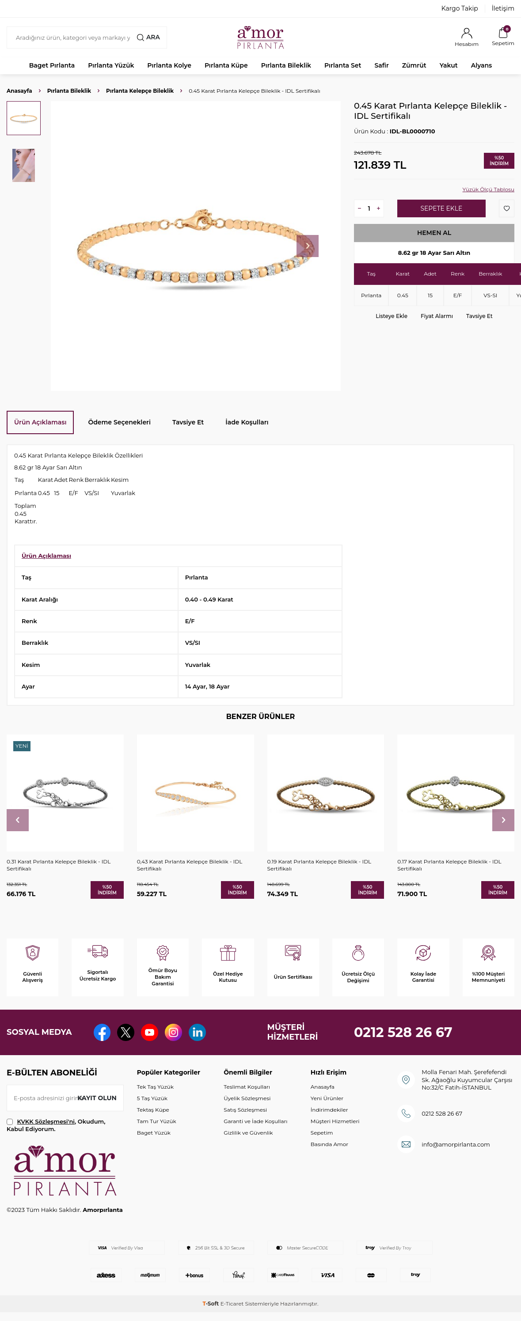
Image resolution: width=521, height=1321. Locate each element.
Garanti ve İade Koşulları (255, 1121)
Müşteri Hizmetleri (335, 1121)
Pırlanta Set (342, 65)
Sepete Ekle (441, 208)
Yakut (449, 65)
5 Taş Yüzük (152, 1098)
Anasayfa (19, 90)
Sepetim (322, 1132)
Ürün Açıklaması (40, 422)
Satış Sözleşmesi (245, 1109)
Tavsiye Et (479, 316)
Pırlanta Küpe (226, 65)
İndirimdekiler (329, 1109)
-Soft (211, 1303)
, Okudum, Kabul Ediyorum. (56, 1125)
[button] (308, 246)
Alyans (481, 65)
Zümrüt (414, 65)
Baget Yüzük (154, 1132)
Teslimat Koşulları (247, 1086)
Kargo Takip (459, 8)
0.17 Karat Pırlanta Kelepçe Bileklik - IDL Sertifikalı (449, 865)
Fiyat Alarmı (437, 316)
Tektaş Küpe (153, 1109)
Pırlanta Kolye (169, 65)
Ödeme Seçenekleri (119, 422)
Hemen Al (434, 233)
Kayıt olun (97, 1097)
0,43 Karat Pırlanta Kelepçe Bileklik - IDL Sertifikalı (190, 865)
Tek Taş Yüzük (155, 1086)
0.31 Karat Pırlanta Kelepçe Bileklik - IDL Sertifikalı (58, 865)
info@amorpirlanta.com (456, 1144)
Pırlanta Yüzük (111, 65)
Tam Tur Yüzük (156, 1121)
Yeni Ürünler (327, 1098)
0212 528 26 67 (403, 1032)
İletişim (503, 8)
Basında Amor (329, 1144)
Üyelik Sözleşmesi (247, 1098)
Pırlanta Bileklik (286, 65)
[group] (196, 246)
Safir (381, 65)
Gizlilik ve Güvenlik (248, 1132)
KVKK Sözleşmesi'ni (46, 1121)
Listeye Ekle (391, 316)
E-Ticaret (232, 1303)
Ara (148, 37)
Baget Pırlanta (52, 65)
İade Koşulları (246, 422)
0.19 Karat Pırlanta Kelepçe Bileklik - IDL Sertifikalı (319, 865)
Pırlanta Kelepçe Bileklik (140, 90)
